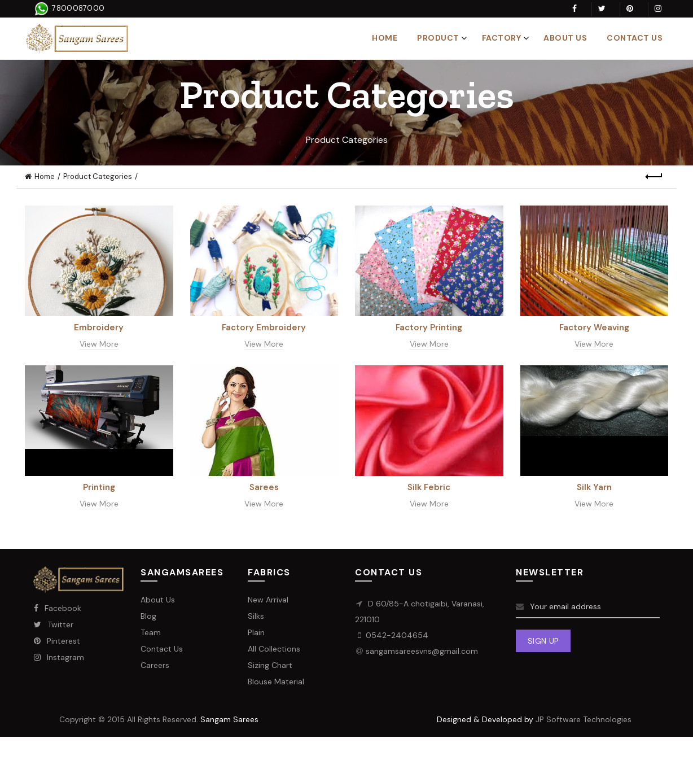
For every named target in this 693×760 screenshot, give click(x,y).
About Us (565, 38)
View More (99, 344)
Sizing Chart (270, 665)
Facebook (57, 608)
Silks (256, 616)
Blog (148, 616)
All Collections (274, 649)
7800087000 (77, 8)
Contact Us (635, 38)
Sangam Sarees (229, 719)
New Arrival (268, 600)
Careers (155, 665)
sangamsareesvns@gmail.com (422, 651)
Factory (501, 38)
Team (151, 632)
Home (384, 38)
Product (438, 38)
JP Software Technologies (583, 719)
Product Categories (97, 176)
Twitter (53, 624)
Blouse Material (276, 681)
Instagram (58, 657)
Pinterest (56, 641)
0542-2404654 (397, 635)
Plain (256, 632)
